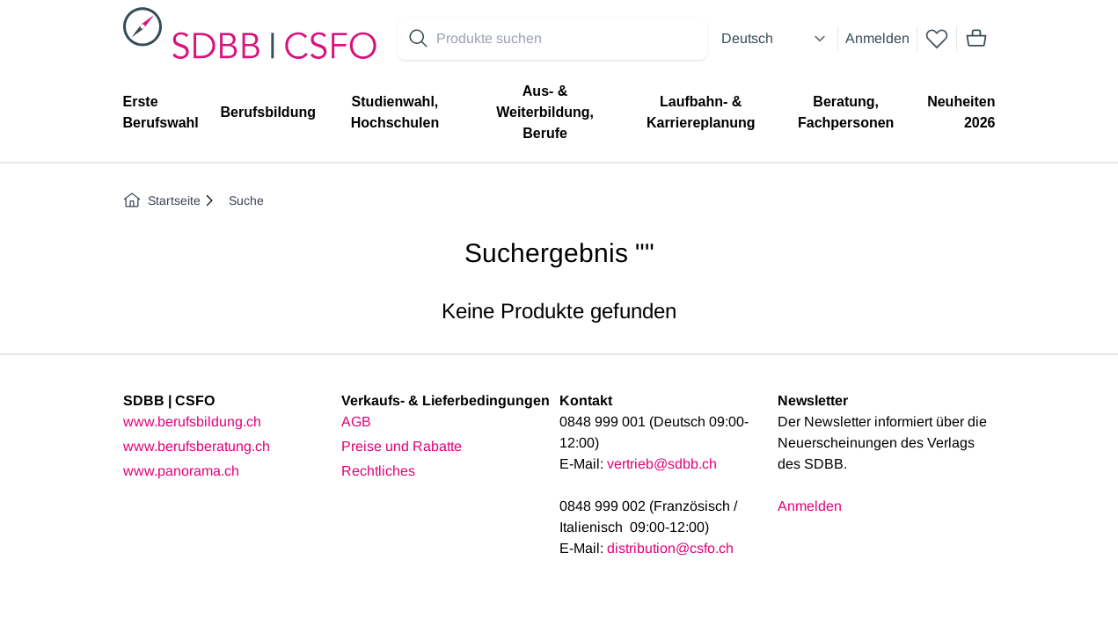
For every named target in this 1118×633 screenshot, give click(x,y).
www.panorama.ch (181, 470)
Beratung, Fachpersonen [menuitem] (846, 112)
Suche (246, 200)
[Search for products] (568, 38)
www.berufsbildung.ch (192, 421)
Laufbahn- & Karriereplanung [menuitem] (701, 112)
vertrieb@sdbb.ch (662, 463)
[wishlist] (936, 38)
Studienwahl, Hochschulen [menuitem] (395, 112)
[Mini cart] (976, 38)
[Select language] (775, 38)
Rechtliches (378, 470)
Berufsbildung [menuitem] (268, 112)
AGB (356, 421)
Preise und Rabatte (401, 446)
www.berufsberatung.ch (196, 446)
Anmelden (877, 38)
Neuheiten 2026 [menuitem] (961, 112)
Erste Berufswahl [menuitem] (161, 112)
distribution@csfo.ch (670, 548)
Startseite (162, 200)
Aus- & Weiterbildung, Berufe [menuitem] (545, 112)
